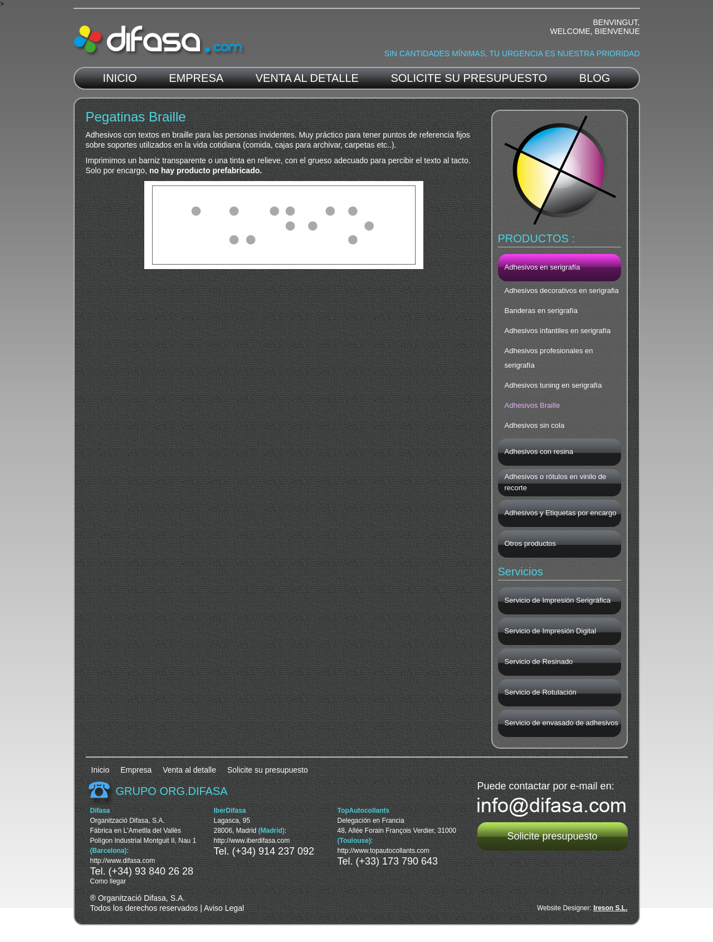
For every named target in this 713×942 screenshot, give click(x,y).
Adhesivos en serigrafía (542, 267)
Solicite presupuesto (552, 836)
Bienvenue (617, 31)
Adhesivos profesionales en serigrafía (549, 357)
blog (595, 78)
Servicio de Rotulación (541, 692)
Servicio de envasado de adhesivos (562, 723)
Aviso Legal (224, 908)
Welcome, (571, 31)
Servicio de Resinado (539, 661)
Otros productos (530, 543)
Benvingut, (616, 22)
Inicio (120, 78)
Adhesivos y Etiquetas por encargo (561, 513)
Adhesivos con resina (539, 451)
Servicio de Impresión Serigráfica (558, 600)
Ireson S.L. (610, 908)
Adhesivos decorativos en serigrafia (562, 290)
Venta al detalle (307, 78)
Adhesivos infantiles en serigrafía (558, 330)
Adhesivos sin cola (535, 425)
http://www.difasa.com (122, 861)
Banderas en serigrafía (541, 310)
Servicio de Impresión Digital (551, 631)
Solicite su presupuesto (468, 78)
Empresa (196, 78)
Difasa (160, 41)
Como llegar (108, 881)
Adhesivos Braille (532, 405)
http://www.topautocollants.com (383, 851)
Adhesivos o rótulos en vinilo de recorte (556, 482)
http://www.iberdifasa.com (252, 841)
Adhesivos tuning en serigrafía (553, 385)
